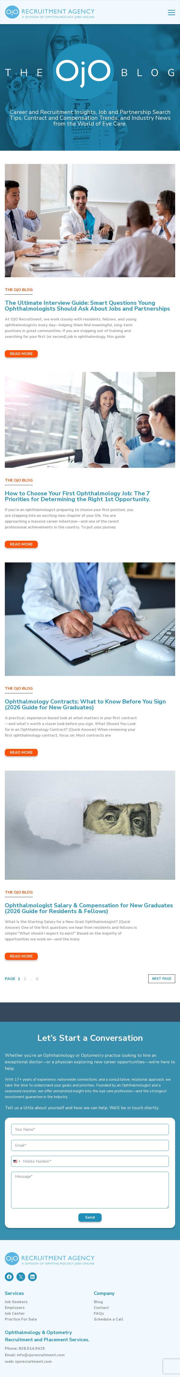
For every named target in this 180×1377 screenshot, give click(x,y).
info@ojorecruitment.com (41, 1355)
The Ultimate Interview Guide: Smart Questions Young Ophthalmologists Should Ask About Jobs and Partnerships (87, 305)
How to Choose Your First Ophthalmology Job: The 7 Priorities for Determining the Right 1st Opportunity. (77, 496)
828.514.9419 (32, 1348)
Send (90, 1217)
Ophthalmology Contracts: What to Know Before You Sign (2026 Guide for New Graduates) (85, 704)
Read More (21, 353)
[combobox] (16, 1161)
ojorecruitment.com (33, 1361)
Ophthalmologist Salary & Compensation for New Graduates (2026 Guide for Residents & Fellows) (89, 908)
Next (157, 978)
